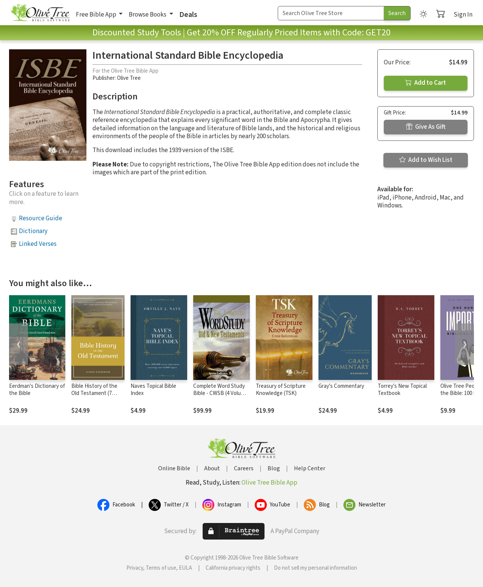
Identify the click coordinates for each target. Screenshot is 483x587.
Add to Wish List (425, 160)
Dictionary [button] (33, 231)
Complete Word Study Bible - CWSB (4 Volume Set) (220, 393)
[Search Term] (331, 13)
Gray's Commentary (341, 386)
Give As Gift (426, 126)
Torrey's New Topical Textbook (402, 389)
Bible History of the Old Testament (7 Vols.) (94, 393)
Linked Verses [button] (38, 244)
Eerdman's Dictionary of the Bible (37, 389)
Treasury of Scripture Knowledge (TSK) (281, 389)
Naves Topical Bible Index (153, 389)
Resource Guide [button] (40, 218)
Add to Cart (425, 82)
